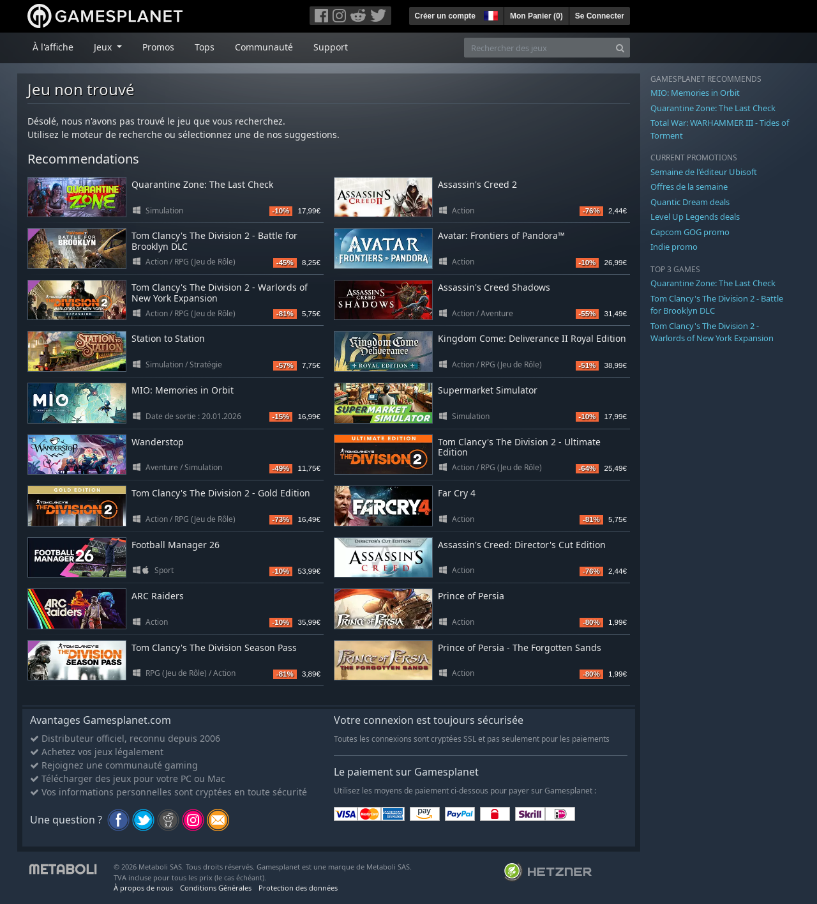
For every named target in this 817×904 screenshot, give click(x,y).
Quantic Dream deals (690, 202)
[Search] (620, 47)
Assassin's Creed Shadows (494, 287)
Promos (158, 47)
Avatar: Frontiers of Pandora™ (501, 235)
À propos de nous (143, 888)
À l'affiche (53, 47)
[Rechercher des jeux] (537, 47)
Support (330, 47)
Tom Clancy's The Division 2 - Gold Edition (220, 493)
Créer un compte (445, 15)
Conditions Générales (215, 888)
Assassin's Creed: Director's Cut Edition (522, 545)
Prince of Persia (471, 596)
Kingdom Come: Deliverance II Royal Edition (532, 338)
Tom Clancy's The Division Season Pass (214, 647)
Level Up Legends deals (695, 216)
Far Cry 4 (457, 493)
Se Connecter (599, 15)
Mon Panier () (536, 15)
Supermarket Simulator (487, 390)
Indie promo (674, 246)
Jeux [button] (104, 47)
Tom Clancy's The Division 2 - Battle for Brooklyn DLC (214, 240)
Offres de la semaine (689, 186)
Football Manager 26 (175, 545)
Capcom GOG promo (690, 232)
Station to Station (168, 338)
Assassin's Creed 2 (477, 184)
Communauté (264, 47)
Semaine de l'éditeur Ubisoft (703, 172)
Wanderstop (157, 442)
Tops (204, 47)
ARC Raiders (157, 596)
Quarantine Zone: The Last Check (202, 184)
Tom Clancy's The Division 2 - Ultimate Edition (519, 447)
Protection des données (298, 888)
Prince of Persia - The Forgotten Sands (519, 647)
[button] (489, 14)
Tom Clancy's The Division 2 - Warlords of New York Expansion (219, 292)
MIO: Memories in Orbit (182, 390)
